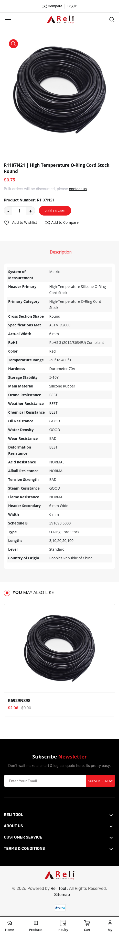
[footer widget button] (58, 815)
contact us (78, 189)
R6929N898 (19, 700)
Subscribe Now (100, 781)
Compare (52, 6)
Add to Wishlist (20, 223)
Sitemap (62, 894)
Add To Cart (55, 210)
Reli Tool (58, 888)
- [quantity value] (8, 211)
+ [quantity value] (30, 211)
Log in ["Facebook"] (72, 5)
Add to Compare (62, 223)
